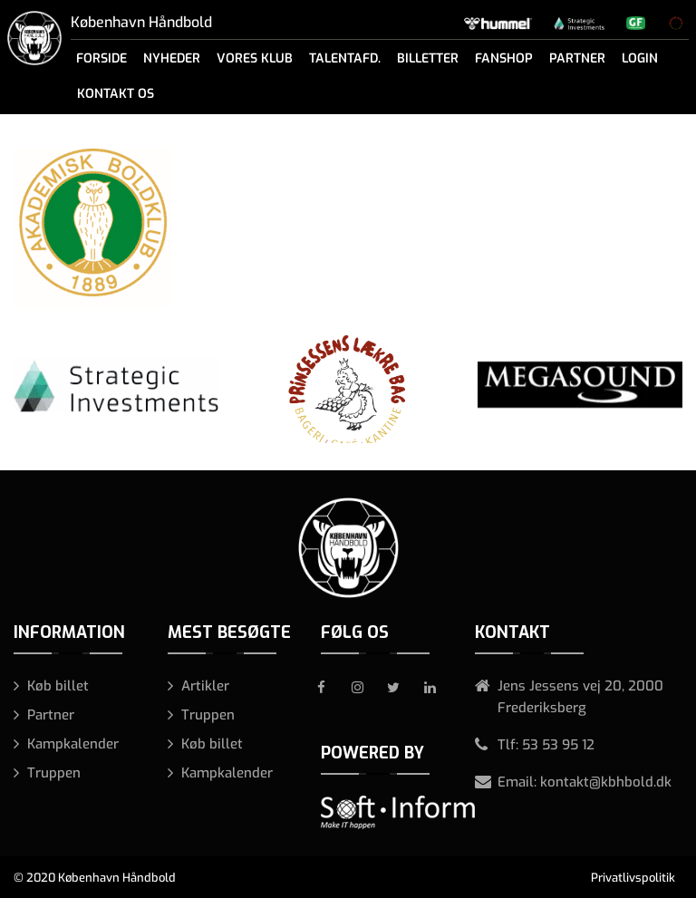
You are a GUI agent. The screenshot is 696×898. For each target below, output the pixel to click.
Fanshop (504, 58)
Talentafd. (345, 58)
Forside (101, 58)
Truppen (54, 773)
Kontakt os (115, 93)
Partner (577, 58)
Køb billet (58, 686)
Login (640, 58)
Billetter (428, 58)
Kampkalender (73, 744)
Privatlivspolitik (633, 877)
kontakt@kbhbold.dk (606, 782)
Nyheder (171, 58)
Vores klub (255, 58)
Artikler (205, 686)
